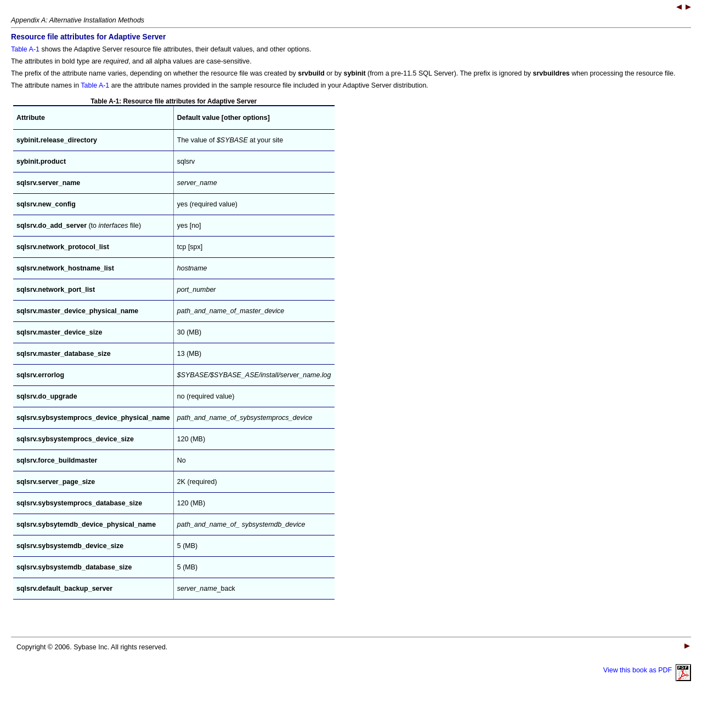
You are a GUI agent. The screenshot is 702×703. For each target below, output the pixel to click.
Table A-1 (25, 49)
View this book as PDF (647, 670)
